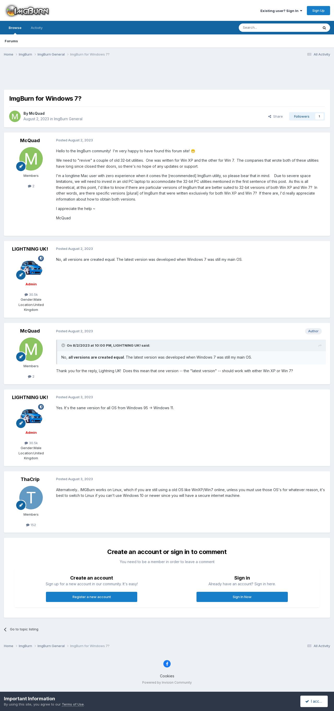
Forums (11, 41)
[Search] (265, 27)
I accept (315, 701)
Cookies (167, 676)
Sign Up (318, 10)
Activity (37, 28)
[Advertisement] (167, 76)
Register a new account (92, 597)
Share (275, 116)
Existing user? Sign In (281, 11)
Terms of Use (73, 704)
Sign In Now (242, 597)
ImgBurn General (68, 119)
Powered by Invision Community (167, 682)
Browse (15, 30)
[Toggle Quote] (63, 345)
